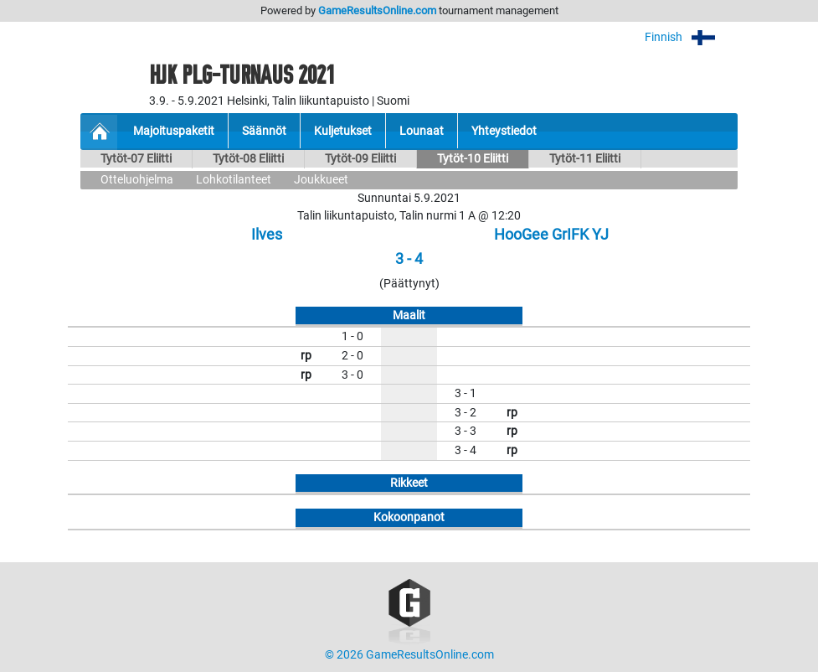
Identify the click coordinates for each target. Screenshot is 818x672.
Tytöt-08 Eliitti (248, 159)
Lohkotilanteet (233, 180)
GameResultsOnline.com (377, 10)
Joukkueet (321, 180)
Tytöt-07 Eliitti (136, 159)
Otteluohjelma (136, 180)
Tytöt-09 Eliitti (360, 159)
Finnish (691, 37)
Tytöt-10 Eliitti (472, 159)
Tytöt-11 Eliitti (584, 159)
